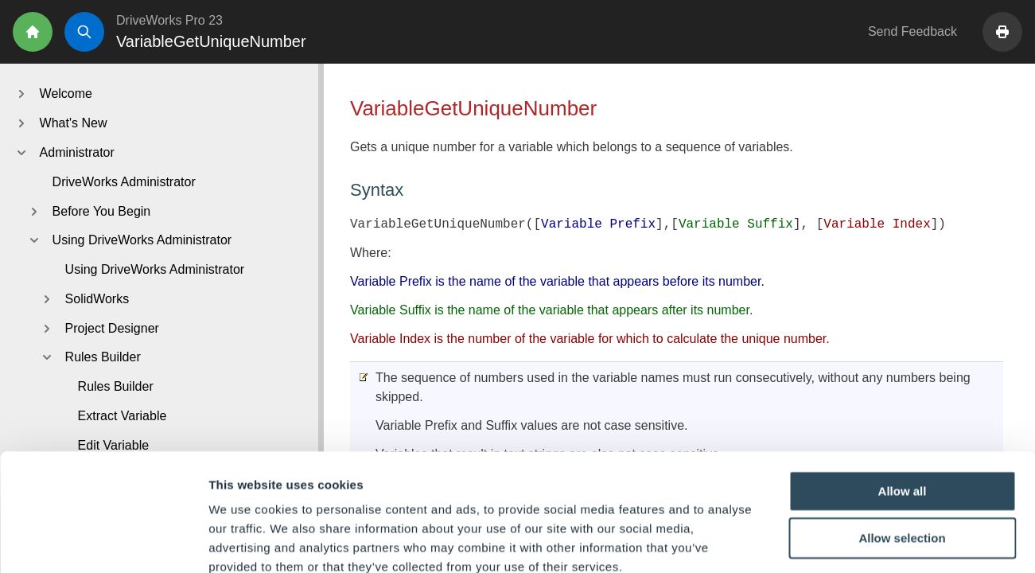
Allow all (902, 401)
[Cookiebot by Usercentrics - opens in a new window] (103, 542)
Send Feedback (912, 31)
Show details (835, 541)
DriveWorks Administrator (124, 182)
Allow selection (901, 449)
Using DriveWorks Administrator (155, 269)
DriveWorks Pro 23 (169, 20)
